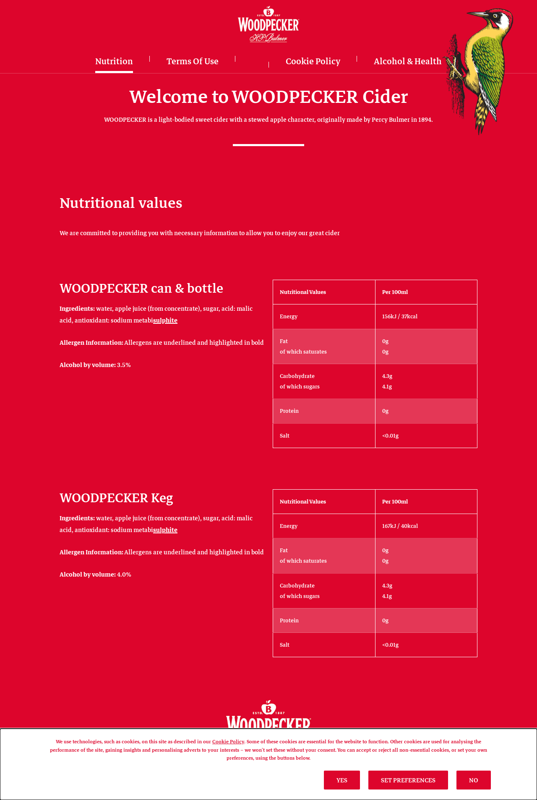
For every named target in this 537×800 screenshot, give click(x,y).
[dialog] (268, 764)
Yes (341, 780)
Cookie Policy (228, 741)
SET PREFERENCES (408, 780)
